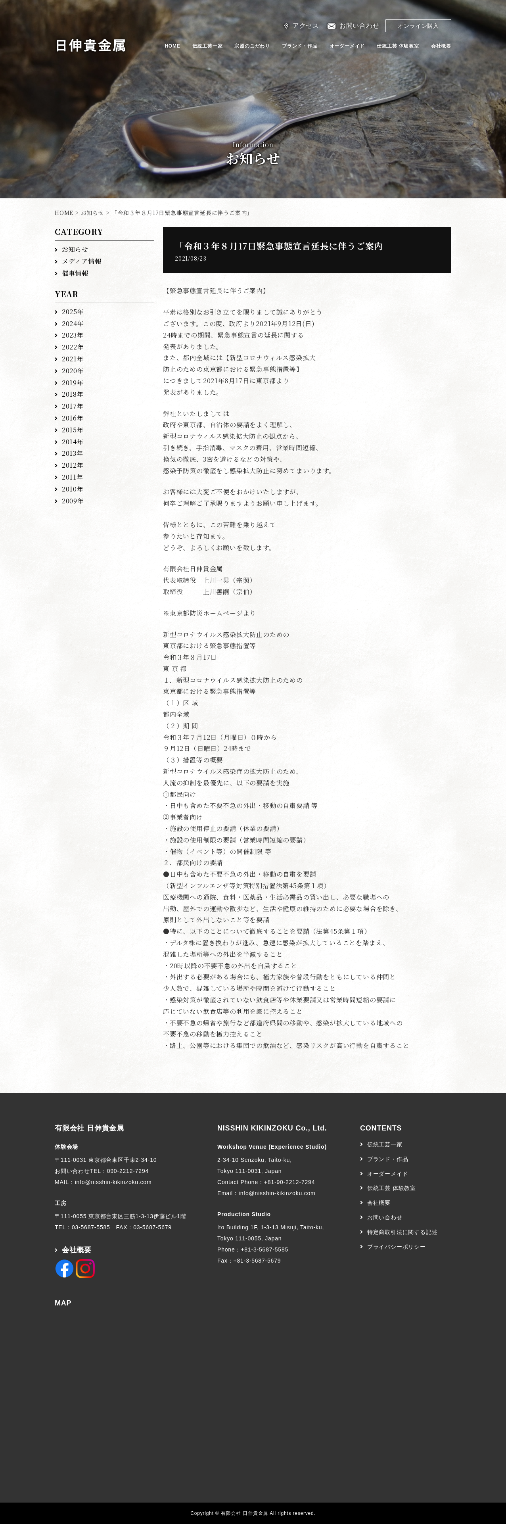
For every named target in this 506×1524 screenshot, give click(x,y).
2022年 (73, 346)
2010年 (73, 488)
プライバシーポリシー (396, 1247)
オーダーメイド (347, 46)
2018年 (73, 394)
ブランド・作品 (300, 46)
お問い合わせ (359, 25)
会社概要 (441, 46)
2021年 (73, 358)
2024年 (73, 323)
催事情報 (75, 273)
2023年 (73, 335)
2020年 (73, 370)
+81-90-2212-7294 (289, 1182)
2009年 (73, 500)
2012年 (73, 465)
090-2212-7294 (128, 1171)
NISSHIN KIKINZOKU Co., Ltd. (272, 1128)
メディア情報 (82, 261)
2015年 (73, 429)
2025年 (73, 311)
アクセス (306, 25)
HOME (172, 46)
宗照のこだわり (252, 46)
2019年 (73, 382)
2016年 (73, 417)
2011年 (72, 477)
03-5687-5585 (91, 1227)
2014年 (73, 441)
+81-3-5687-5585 (264, 1249)
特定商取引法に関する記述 (402, 1232)
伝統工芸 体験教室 (398, 46)
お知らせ (92, 213)
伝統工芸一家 (207, 46)
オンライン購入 (418, 26)
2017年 (73, 406)
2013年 (72, 453)
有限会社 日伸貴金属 (89, 1128)
